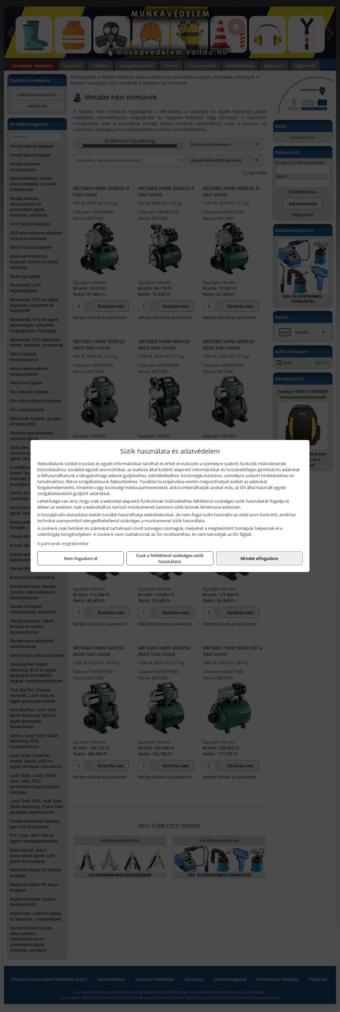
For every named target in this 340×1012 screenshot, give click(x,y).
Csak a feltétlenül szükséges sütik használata (170, 558)
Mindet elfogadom (259, 558)
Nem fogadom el (81, 558)
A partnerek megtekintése (62, 543)
